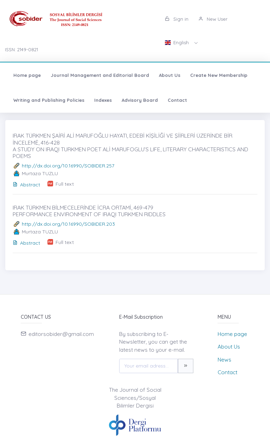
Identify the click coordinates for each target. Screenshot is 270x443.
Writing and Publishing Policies (48, 100)
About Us (169, 75)
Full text (65, 184)
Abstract (26, 184)
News (224, 359)
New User (212, 19)
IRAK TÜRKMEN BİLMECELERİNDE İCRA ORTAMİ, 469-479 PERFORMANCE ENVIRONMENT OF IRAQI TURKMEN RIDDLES (89, 211)
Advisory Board (140, 100)
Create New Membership (219, 75)
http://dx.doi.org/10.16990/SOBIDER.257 (68, 166)
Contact (177, 100)
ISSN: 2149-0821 (21, 49)
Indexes (103, 100)
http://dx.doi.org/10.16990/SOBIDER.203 (68, 224)
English (177, 42)
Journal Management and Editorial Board (100, 75)
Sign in (176, 19)
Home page (27, 75)
